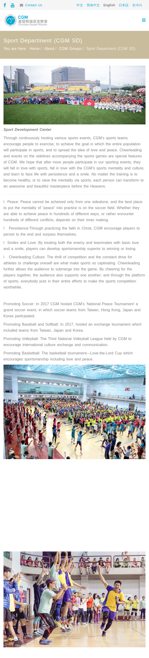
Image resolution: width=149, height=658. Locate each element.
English (109, 5)
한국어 (137, 5)
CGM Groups (70, 49)
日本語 (124, 5)
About (49, 49)
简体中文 (93, 5)
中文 (79, 5)
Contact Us (33, 5)
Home (35, 49)
